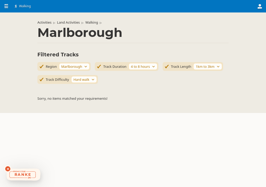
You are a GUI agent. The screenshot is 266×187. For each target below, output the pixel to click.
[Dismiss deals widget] (7, 168)
